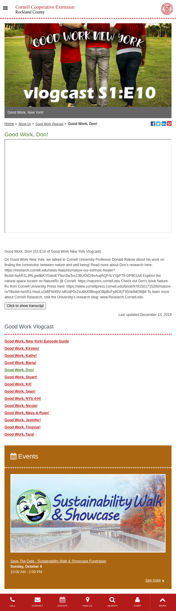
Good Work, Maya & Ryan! (26, 413)
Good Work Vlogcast (49, 124)
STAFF (137, 602)
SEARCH (112, 602)
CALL (12, 602)
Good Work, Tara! (19, 434)
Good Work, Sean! (19, 391)
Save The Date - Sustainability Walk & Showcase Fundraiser (58, 561)
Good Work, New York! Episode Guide (36, 341)
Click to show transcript (25, 306)
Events (24, 456)
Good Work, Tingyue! (22, 427)
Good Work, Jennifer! (22, 420)
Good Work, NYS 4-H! (22, 398)
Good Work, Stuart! (20, 377)
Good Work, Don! (19, 370)
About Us (24, 124)
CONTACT (38, 602)
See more (153, 580)
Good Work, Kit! (18, 384)
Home (9, 124)
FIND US (87, 602)
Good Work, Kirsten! (21, 348)
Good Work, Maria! (20, 363)
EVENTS (63, 602)
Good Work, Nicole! (21, 406)
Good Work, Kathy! (20, 356)
